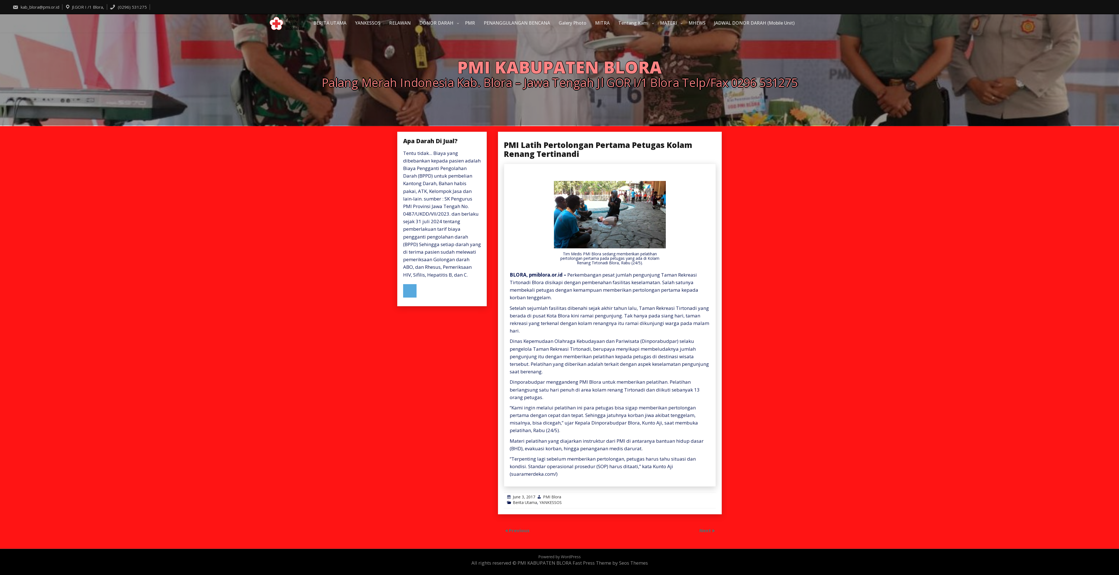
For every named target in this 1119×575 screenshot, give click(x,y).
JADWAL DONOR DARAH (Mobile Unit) (754, 23)
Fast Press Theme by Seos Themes (610, 563)
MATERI (668, 23)
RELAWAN (400, 23)
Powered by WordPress (559, 556)
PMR (470, 23)
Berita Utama (525, 502)
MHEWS (697, 23)
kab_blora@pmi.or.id (36, 7)
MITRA (602, 23)
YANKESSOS (367, 23)
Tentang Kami (633, 23)
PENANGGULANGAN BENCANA (517, 23)
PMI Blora (552, 496)
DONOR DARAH (436, 23)
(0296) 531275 (128, 7)
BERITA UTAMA (329, 23)
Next (705, 530)
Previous (519, 530)
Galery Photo (572, 23)
